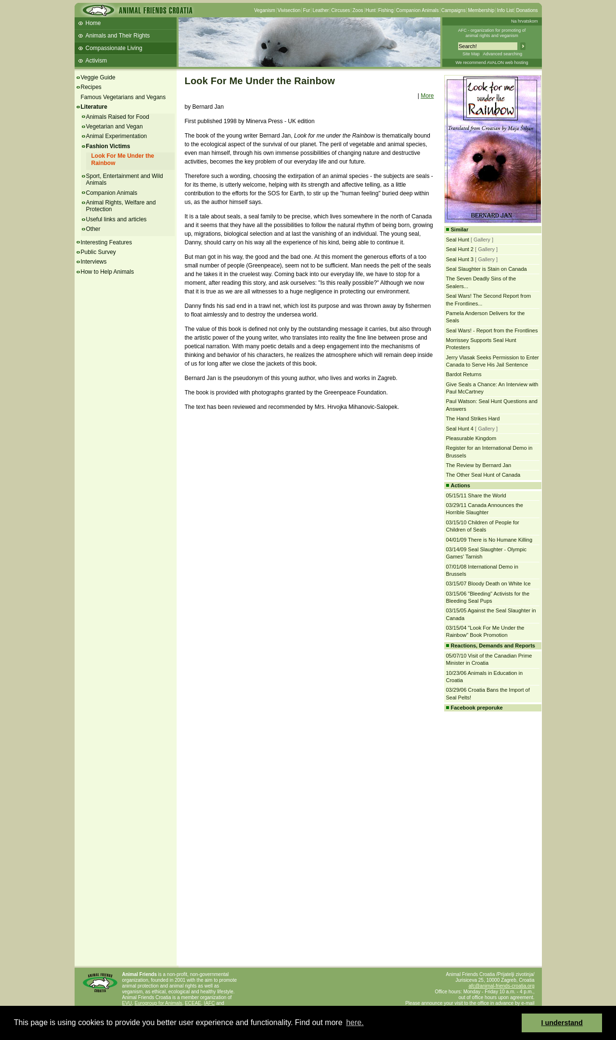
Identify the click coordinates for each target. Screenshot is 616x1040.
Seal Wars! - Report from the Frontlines (492, 330)
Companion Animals (417, 10)
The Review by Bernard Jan (479, 465)
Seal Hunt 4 (460, 428)
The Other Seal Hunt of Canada (483, 475)
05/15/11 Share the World (476, 495)
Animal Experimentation (116, 136)
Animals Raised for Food (117, 117)
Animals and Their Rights (118, 35)
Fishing (386, 10)
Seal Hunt (457, 239)
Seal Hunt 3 (460, 259)
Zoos (357, 10)
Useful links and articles (116, 219)
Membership (481, 10)
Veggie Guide (98, 77)
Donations (527, 10)
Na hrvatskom (524, 21)
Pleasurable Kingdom (471, 438)
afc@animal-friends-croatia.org (502, 986)
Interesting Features (106, 242)
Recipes (91, 87)
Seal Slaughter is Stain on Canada (486, 269)
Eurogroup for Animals (158, 1003)
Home (93, 23)
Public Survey (98, 252)
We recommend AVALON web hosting (491, 62)
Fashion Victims (108, 146)
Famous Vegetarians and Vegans (123, 97)
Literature (94, 106)
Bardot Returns (464, 374)
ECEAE (193, 1003)
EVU (127, 1003)
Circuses (340, 10)
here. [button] (354, 1022)
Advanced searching (502, 53)
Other (93, 229)
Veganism (264, 10)
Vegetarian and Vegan (114, 126)
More (427, 95)
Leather (320, 10)
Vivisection (289, 10)
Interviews (94, 261)
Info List (505, 10)
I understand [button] (562, 1023)
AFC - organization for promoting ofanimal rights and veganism (492, 33)
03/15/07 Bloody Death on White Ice (488, 583)
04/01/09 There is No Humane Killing (489, 540)
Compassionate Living (114, 48)
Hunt (371, 10)
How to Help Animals (107, 271)
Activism (96, 60)
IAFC (209, 1003)
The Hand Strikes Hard (473, 418)
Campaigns (453, 10)
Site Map (471, 53)
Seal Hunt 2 (460, 249)
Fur (306, 10)
